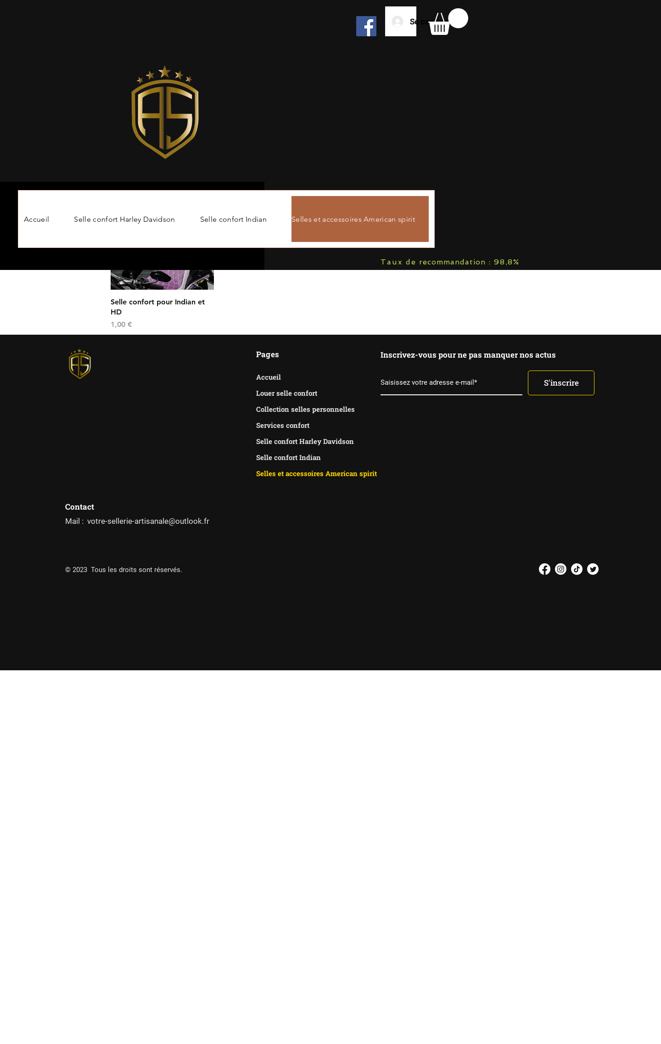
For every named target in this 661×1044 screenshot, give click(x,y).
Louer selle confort (286, 393)
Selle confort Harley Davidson (288, 441)
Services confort (282, 425)
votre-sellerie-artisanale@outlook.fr (148, 521)
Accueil (268, 377)
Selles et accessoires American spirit (288, 473)
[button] (448, 21)
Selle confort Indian (288, 457)
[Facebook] (366, 26)
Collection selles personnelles (288, 409)
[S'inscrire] (561, 382)
